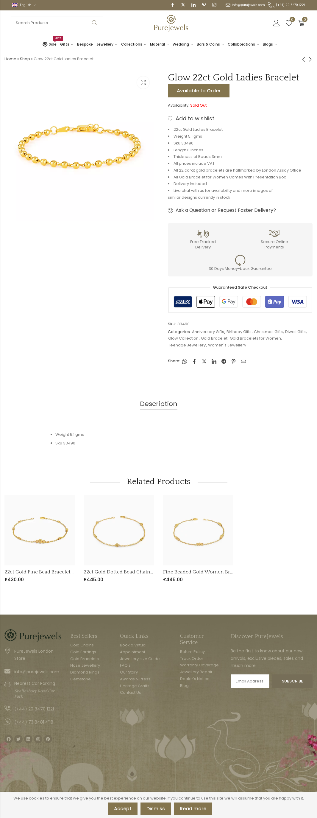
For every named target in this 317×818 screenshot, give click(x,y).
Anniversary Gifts (208, 332)
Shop (25, 59)
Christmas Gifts (268, 332)
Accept (123, 808)
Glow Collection (183, 338)
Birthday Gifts (239, 332)
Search (94, 23)
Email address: (250, 681)
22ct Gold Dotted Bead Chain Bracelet (127, 572)
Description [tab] (158, 403)
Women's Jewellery (227, 345)
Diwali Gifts (295, 332)
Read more (193, 808)
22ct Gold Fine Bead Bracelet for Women (51, 572)
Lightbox (143, 82)
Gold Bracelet (214, 338)
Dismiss (155, 808)
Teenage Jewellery (187, 345)
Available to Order (199, 90)
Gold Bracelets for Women (255, 338)
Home (10, 59)
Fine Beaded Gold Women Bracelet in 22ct (212, 572)
